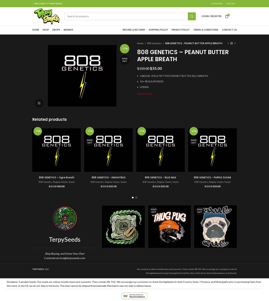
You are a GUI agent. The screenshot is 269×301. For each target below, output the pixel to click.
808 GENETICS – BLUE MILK (160, 177)
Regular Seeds (60, 182)
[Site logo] (46, 15)
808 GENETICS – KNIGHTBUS (108, 177)
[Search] (130, 16)
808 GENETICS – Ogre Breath (56, 177)
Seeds (71, 182)
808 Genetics (154, 43)
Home (140, 43)
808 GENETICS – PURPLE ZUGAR (212, 177)
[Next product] (235, 43)
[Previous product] (228, 43)
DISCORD (230, 3)
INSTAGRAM (217, 3)
